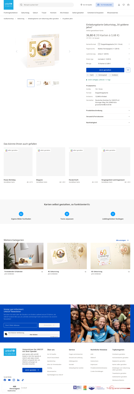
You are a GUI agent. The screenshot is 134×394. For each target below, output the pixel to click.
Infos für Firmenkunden (54, 365)
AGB (92, 354)
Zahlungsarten (73, 361)
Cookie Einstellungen (97, 371)
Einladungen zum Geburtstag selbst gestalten (121, 369)
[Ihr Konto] (117, 5)
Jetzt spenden (32, 370)
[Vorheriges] (16, 51)
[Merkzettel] (123, 5)
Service (72, 350)
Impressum (94, 365)
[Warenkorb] (128, 5)
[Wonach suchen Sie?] (45, 5)
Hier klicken (33, 335)
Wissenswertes (51, 371)
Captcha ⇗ (54, 337)
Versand (97, 38)
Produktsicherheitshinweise (99, 368)
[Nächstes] (69, 51)
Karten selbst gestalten (119, 365)
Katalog (49, 368)
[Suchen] (21, 5)
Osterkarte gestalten (118, 354)
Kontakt (71, 365)
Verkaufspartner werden (76, 368)
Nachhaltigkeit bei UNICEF (55, 375)
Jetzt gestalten (105, 70)
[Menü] (20, 384)
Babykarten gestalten (118, 361)
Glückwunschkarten (118, 380)
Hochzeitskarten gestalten (120, 358)
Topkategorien (118, 350)
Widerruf (93, 358)
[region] (43, 55)
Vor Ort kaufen (51, 354)
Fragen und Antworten (76, 354)
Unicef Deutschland (53, 358)
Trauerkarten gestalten (119, 373)
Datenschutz (94, 361)
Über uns (51, 350)
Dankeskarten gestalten (119, 377)
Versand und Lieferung (75, 358)
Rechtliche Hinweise (99, 350)
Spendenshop (51, 361)
